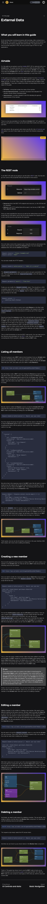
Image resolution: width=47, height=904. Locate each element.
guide (21, 872)
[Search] (35, 2)
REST (32, 175)
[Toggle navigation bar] (3, 2)
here (22, 71)
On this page (5, 16)
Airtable (24, 66)
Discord (43, 2)
